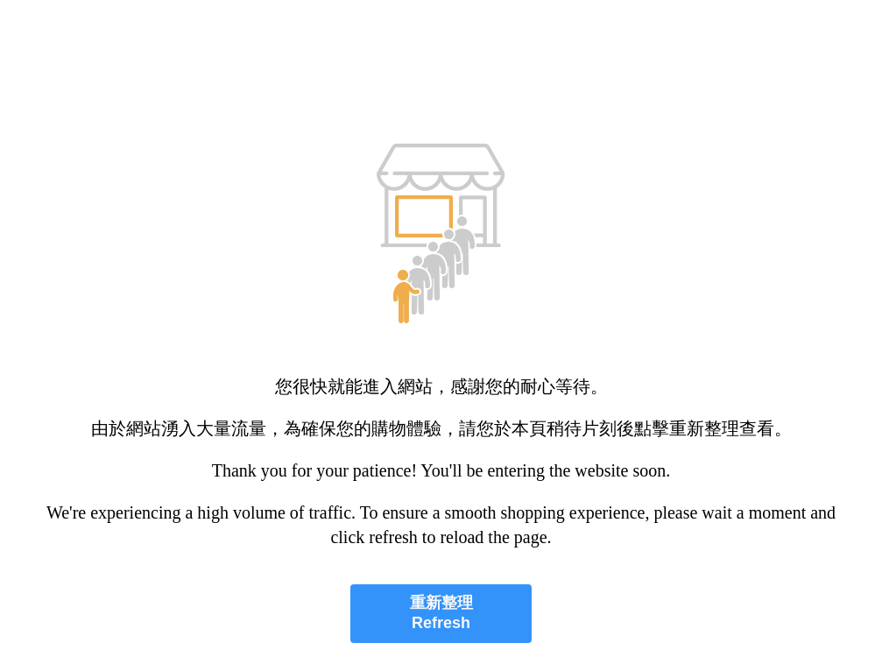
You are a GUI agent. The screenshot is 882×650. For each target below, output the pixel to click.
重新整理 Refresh (441, 613)
